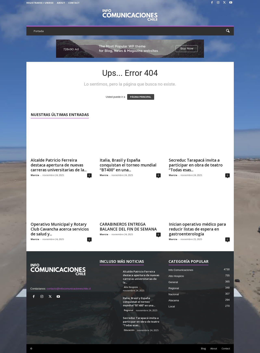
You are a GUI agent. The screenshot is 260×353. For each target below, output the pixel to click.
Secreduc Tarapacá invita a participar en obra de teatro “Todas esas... (196, 165)
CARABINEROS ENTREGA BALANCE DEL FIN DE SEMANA (128, 227)
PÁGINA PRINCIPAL (140, 97)
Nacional (174, 294)
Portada (39, 31)
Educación (129, 330)
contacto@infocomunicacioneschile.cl (69, 288)
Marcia (35, 175)
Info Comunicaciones (181, 269)
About (61, 2)
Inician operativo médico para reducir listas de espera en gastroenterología (197, 229)
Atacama (174, 300)
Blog (203, 348)
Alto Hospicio (131, 287)
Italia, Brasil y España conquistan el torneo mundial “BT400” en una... (128, 165)
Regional (128, 310)
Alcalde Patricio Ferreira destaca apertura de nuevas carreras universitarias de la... (59, 165)
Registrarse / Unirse (39, 2)
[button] (227, 31)
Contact (74, 2)
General (173, 282)
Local (172, 306)
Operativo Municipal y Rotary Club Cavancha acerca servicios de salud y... (60, 229)
